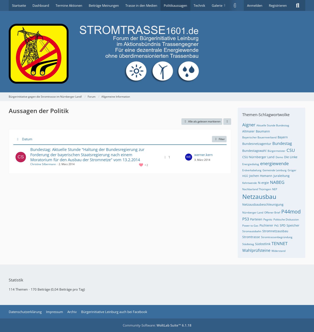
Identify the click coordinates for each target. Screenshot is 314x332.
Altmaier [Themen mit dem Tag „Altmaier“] (248, 131)
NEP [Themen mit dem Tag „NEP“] (274, 189)
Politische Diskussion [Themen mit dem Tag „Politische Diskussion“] (286, 219)
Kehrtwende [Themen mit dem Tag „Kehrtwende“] (249, 183)
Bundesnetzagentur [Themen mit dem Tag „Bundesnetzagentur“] (256, 144)
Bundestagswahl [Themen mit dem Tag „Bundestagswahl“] (254, 151)
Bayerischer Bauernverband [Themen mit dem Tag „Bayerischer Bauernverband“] (259, 137)
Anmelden (254, 5)
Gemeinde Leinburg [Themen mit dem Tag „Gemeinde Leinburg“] (275, 170)
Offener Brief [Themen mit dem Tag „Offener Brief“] (272, 212)
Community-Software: (157, 325)
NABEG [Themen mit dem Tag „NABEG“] (277, 182)
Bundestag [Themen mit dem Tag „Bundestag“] (282, 143)
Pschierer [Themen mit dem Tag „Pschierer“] (266, 225)
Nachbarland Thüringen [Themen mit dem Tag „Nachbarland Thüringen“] (256, 189)
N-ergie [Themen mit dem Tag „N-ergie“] (263, 183)
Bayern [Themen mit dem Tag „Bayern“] (283, 137)
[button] (227, 121)
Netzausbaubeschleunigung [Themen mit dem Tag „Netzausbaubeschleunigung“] (262, 204)
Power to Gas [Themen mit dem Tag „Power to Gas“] (250, 225)
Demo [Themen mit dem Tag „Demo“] (279, 157)
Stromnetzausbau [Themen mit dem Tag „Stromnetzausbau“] (275, 231)
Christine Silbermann (43, 164)
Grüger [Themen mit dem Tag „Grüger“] (292, 170)
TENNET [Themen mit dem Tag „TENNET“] (279, 243)
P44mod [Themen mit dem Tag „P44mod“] (291, 211)
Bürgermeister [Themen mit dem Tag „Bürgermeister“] (276, 151)
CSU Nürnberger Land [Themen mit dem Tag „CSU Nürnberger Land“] (258, 157)
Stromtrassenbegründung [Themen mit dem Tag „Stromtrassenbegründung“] (276, 237)
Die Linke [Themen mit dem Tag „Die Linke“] (290, 157)
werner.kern (203, 154)
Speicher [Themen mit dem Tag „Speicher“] (293, 225)
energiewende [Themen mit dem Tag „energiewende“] (274, 163)
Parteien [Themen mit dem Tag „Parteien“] (256, 219)
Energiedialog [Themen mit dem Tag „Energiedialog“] (250, 164)
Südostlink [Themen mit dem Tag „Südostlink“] (262, 244)
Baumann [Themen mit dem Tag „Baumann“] (263, 131)
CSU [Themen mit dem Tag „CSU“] (291, 150)
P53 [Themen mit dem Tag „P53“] (245, 219)
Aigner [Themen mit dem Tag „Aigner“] (248, 125)
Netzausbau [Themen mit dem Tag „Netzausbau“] (259, 196)
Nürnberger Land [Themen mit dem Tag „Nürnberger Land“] (252, 212)
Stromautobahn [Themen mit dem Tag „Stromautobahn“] (251, 231)
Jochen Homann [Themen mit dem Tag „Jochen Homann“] (260, 176)
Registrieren (278, 5)
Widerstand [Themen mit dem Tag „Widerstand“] (278, 251)
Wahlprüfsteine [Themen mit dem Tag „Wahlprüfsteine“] (256, 250)
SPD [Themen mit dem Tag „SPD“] (282, 225)
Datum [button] (27, 139)
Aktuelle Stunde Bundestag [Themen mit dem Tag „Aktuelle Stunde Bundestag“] (272, 125)
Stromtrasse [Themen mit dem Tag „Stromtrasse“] (251, 237)
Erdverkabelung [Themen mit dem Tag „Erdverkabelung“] (251, 170)
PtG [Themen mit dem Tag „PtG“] (276, 225)
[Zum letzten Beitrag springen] (188, 157)
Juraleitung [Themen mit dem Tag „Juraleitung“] (281, 176)
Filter (219, 139)
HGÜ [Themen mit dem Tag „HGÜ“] (245, 176)
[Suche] (297, 5)
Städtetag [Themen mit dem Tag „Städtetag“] (248, 244)
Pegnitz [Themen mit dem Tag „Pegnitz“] (267, 219)
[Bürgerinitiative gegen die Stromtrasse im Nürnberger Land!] (157, 51)
